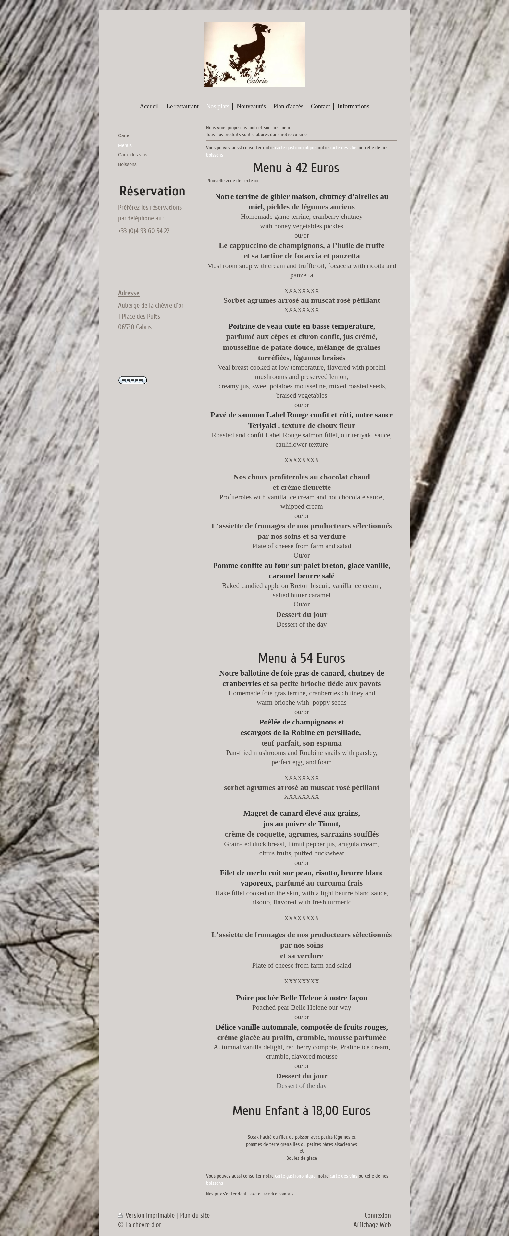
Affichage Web (372, 1225)
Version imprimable (147, 1215)
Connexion (378, 1215)
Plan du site (195, 1215)
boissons (214, 155)
